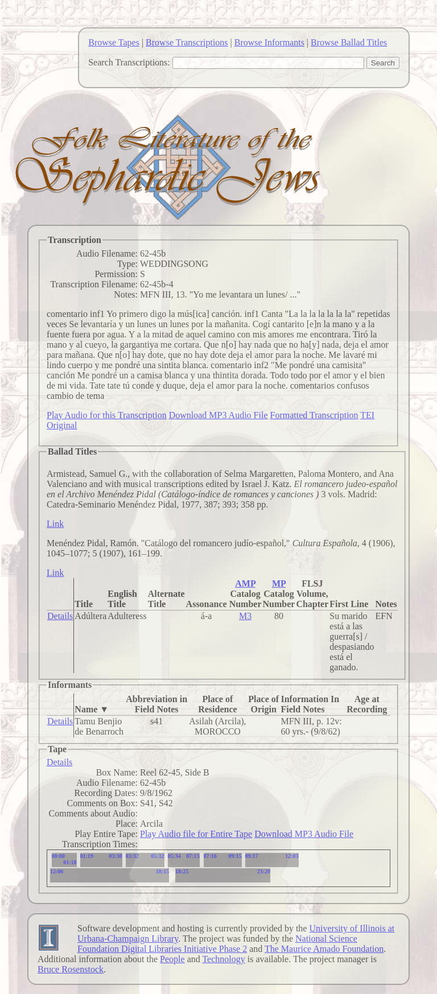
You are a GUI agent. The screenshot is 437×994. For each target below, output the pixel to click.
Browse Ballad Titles (349, 42)
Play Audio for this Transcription (107, 415)
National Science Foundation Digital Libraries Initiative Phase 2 (217, 944)
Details (60, 616)
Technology (223, 959)
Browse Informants (269, 42)
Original (62, 425)
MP (279, 583)
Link (55, 524)
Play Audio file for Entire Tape (196, 834)
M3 (245, 616)
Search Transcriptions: (129, 62)
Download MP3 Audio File (218, 415)
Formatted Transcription (314, 415)
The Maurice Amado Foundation (324, 949)
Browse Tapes (113, 42)
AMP (245, 583)
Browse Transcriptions (187, 42)
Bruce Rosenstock (71, 969)
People (172, 959)
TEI (367, 415)
